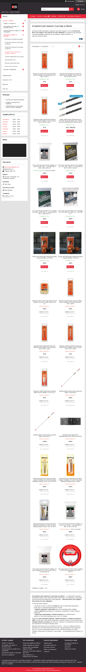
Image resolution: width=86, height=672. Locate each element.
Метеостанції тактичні (11, 66)
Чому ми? (46, 651)
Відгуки (5, 84)
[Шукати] (71, 9)
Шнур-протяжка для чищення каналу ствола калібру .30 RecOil (70, 257)
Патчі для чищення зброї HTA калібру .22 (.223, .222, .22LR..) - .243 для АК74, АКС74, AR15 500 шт (70, 166)
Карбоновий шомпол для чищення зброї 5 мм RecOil (70, 391)
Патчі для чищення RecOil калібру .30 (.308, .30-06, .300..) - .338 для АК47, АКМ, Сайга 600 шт (44, 166)
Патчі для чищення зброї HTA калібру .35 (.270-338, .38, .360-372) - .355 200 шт (70, 212)
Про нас (5, 89)
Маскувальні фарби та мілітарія (10, 35)
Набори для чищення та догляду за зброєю (14, 47)
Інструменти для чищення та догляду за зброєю (13, 52)
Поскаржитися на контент (38, 670)
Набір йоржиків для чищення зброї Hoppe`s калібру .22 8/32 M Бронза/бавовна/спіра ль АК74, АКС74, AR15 (44, 480)
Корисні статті (7, 80)
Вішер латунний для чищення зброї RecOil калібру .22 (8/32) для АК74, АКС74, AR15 (44, 75)
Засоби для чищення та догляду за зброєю (14, 43)
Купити (45, 85)
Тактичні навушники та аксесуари (14, 56)
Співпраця (57, 20)
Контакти (49, 20)
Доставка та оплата (73, 16)
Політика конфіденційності (53, 670)
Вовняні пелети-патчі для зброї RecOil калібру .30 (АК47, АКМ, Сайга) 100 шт (44, 302)
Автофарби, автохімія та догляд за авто (11, 27)
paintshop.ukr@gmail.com (11, 167)
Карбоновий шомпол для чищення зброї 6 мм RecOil (44, 435)
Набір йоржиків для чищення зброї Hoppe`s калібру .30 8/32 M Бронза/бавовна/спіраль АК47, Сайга (70, 480)
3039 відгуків (70, 1)
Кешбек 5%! (62, 16)
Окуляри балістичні (10, 60)
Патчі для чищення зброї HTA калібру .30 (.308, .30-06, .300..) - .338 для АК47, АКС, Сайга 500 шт (44, 212)
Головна (32, 16)
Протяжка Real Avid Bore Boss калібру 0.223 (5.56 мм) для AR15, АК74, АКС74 (70, 570)
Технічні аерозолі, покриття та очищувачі (13, 31)
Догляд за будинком (10, 69)
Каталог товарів (42, 16)
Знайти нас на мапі (70, 649)
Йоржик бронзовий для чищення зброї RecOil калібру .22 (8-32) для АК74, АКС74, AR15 (70, 75)
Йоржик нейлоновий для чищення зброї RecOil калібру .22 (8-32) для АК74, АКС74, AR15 (44, 121)
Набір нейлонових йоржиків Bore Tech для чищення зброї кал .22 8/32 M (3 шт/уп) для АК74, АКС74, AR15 (70, 121)
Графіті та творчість (10, 23)
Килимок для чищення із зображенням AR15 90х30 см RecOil (70, 435)
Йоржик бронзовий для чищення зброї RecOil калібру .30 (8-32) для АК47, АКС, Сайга (45, 347)
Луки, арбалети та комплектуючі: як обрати (30, 655)
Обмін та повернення (37, 20)
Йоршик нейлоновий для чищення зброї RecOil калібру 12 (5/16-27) (44, 391)
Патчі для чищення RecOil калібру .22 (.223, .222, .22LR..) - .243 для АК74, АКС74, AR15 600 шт (70, 525)
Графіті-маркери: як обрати (31, 645)
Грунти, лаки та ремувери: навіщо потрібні (31, 648)
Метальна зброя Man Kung (12, 63)
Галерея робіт (7, 75)
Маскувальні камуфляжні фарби (14, 39)
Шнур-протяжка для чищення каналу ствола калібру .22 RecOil (44, 257)
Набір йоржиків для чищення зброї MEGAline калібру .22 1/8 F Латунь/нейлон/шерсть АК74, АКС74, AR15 (44, 525)
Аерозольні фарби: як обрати (31, 643)
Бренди (53, 16)
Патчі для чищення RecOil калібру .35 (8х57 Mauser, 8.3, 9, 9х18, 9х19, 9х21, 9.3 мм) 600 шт (44, 570)
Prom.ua (51, 668)
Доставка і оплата (49, 647)
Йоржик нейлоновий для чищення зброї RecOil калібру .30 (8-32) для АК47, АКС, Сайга (70, 347)
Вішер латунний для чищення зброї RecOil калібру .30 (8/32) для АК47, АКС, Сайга (70, 302)
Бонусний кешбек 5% (50, 645)
